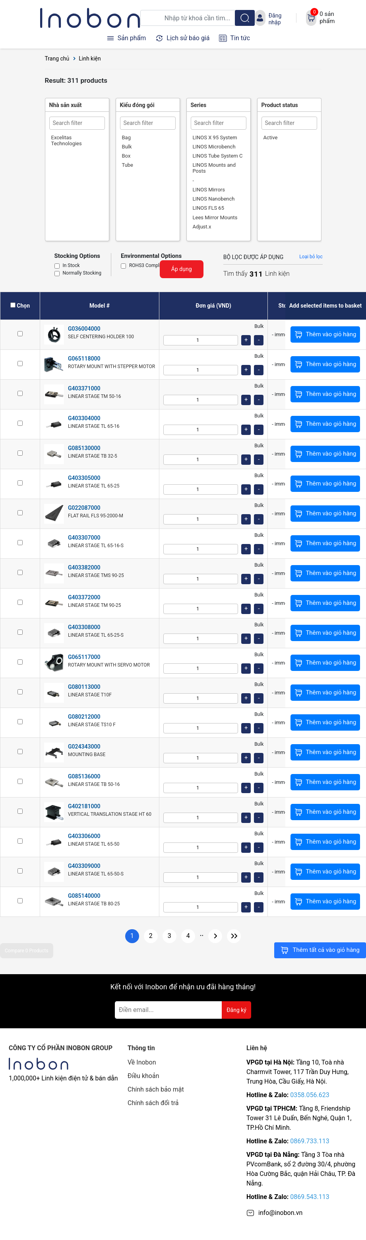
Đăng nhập (275, 18)
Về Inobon (142, 1062)
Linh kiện (90, 58)
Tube (128, 165)
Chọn (23, 305)
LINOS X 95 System (215, 137)
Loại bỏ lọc (310, 256)
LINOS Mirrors (209, 190)
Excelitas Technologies (66, 140)
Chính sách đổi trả (153, 1103)
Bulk (127, 147)
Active (270, 137)
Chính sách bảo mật (156, 1089)
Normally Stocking (82, 273)
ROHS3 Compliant (148, 265)
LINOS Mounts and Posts (214, 168)
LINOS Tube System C (218, 156)
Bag (126, 137)
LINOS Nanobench (214, 199)
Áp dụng (181, 269)
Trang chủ (57, 58)
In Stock (71, 265)
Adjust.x (202, 227)
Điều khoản (143, 1076)
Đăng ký (236, 1010)
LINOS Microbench (214, 147)
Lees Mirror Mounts (215, 217)
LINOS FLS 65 (208, 208)
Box (126, 156)
